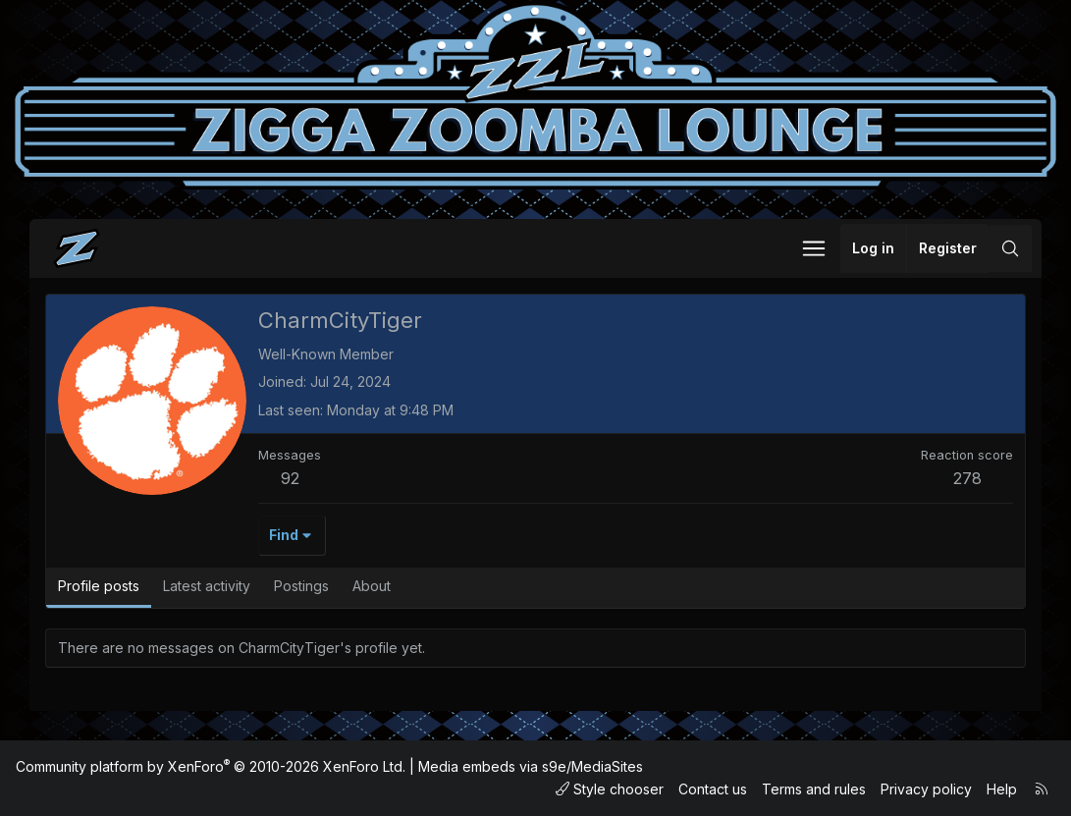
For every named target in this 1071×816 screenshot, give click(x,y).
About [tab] (371, 585)
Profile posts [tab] (98, 585)
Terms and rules (814, 789)
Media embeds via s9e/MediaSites (530, 766)
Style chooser (610, 789)
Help (1002, 789)
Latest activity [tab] (206, 585)
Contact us (712, 789)
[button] (813, 248)
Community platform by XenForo (210, 766)
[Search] (1010, 248)
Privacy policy (926, 789)
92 (290, 478)
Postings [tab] (301, 585)
